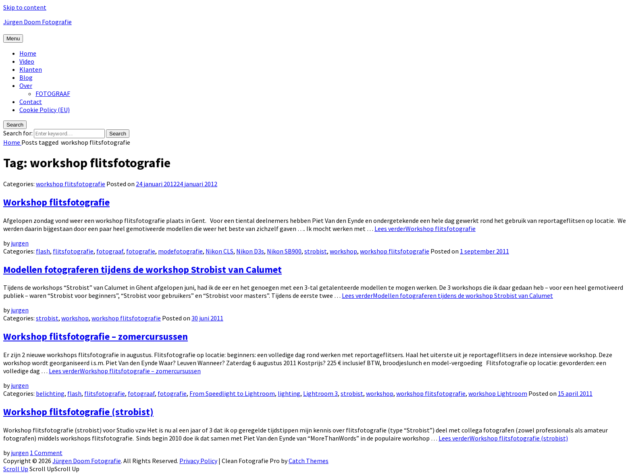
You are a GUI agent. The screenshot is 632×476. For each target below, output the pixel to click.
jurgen (20, 243)
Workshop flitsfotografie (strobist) (78, 411)
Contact (30, 102)
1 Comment (46, 453)
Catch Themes (308, 461)
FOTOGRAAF (52, 93)
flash (43, 251)
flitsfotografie (73, 251)
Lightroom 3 (320, 393)
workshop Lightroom (497, 393)
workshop (343, 251)
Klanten (30, 69)
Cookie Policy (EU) (44, 110)
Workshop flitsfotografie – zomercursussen (95, 336)
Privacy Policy (198, 461)
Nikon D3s (250, 251)
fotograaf (109, 251)
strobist (315, 251)
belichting (50, 393)
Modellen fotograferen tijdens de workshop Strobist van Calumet (142, 269)
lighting (289, 393)
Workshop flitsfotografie (56, 202)
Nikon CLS (219, 251)
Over (25, 85)
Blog (26, 77)
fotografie (140, 251)
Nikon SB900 (284, 251)
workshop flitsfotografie (70, 184)
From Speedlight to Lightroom (232, 393)
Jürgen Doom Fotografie (37, 22)
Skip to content (24, 7)
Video (26, 61)
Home (27, 53)
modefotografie (180, 251)
